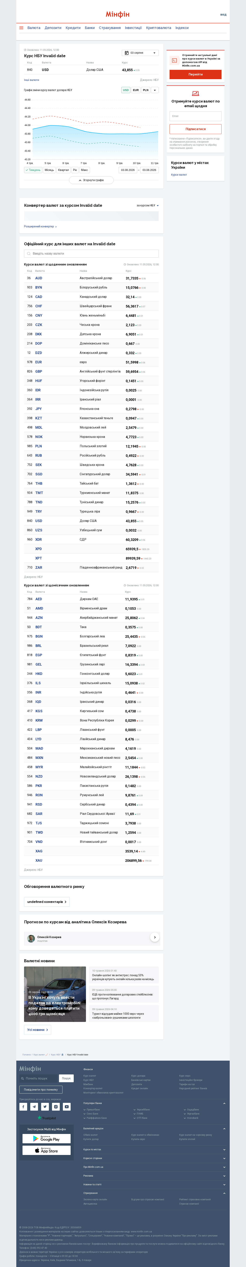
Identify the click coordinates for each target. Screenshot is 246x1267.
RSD (39, 804)
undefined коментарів (46, 902)
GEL (39, 664)
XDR (38, 539)
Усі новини (37, 1030)
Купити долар (91, 1139)
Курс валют (89, 1075)
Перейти (196, 74)
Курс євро (184, 1075)
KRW (39, 720)
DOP (38, 343)
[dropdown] (155, 90)
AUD (38, 278)
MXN (39, 758)
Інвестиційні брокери (190, 1080)
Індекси (182, 28)
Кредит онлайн (139, 1088)
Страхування (110, 28)
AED (39, 599)
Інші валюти (31, 79)
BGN (39, 636)
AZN (39, 618)
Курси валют (179, 174)
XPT (38, 558)
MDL (38, 427)
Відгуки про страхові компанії (147, 1199)
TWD (39, 832)
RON (39, 795)
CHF (38, 306)
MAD (39, 748)
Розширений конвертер (40, 226)
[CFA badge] (28, 1218)
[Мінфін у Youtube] (67, 1107)
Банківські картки (141, 1080)
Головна (27, 1054)
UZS (38, 530)
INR (38, 692)
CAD (38, 297)
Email (175, 116)
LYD (38, 739)
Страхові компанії (189, 1203)
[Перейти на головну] (123, 14)
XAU (39, 860)
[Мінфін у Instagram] (56, 1107)
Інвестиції (133, 28)
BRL (39, 646)
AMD (39, 608)
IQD (38, 702)
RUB (38, 455)
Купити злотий (187, 1139)
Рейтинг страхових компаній (195, 1199)
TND (38, 502)
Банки (90, 28)
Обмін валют (90, 1135)
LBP (39, 730)
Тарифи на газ (187, 1084)
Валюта (33, 28)
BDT (39, 627)
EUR (38, 362)
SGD (38, 474)
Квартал (63, 170)
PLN (38, 446)
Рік (75, 170)
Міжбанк (88, 1084)
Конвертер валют (92, 1088)
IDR (38, 390)
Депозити (53, 28)
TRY (38, 511)
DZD (38, 353)
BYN (38, 287)
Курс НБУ (88, 1080)
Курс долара (138, 1075)
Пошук (66, 1078)
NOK (38, 437)
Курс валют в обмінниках (145, 1135)
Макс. (84, 170)
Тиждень (33, 170)
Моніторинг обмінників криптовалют (103, 1092)
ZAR (38, 567)
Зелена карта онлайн (95, 1199)
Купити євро (138, 1139)
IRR (38, 399)
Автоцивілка (90, 1203)
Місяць (49, 170)
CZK (38, 325)
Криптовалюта (158, 28)
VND (39, 842)
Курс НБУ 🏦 (57, 1054)
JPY (38, 409)
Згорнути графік (91, 180)
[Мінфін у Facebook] (23, 1107)
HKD (39, 674)
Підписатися (196, 129)
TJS (39, 823)
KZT (38, 418)
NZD (39, 776)
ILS (38, 683)
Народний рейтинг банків (193, 1088)
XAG (39, 851)
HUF (38, 381)
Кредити (73, 28)
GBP (38, 371)
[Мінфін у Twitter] (45, 1107)
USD (38, 521)
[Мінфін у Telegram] (34, 1107)
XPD (38, 549)
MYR (39, 767)
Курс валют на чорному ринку (195, 1135)
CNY (38, 315)
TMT (39, 493)
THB (38, 483)
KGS (39, 711)
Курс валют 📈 (41, 1054)
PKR (39, 786)
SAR (39, 814)
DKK (38, 334)
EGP (39, 655)
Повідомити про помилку (41, 1089)
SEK (38, 465)
